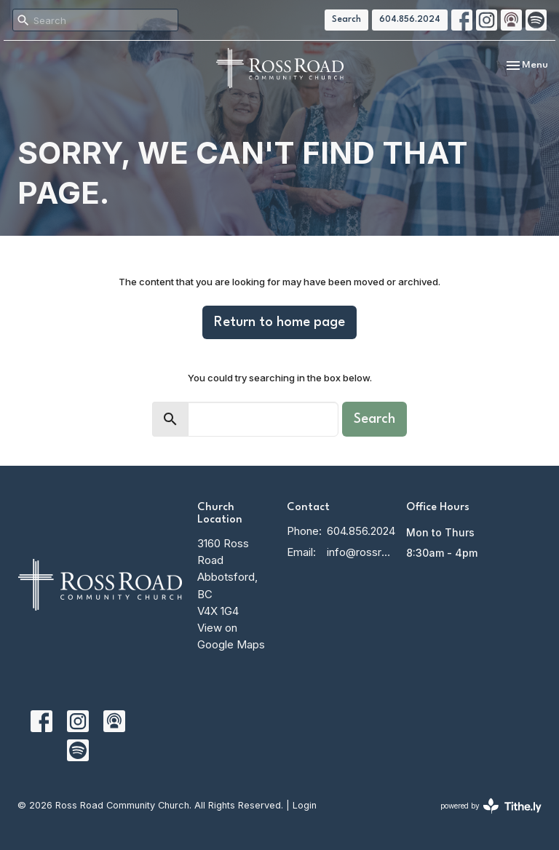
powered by (491, 805)
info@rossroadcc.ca (359, 552)
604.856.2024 (409, 19)
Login (305, 805)
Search (346, 19)
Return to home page (279, 322)
